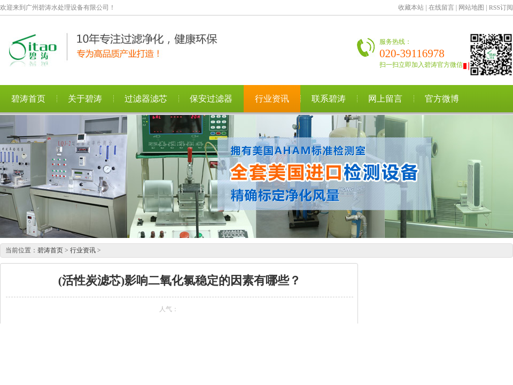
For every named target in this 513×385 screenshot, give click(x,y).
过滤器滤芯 (146, 98)
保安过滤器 (211, 98)
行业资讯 (272, 98)
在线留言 (441, 7)
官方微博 (442, 98)
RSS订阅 (501, 7)
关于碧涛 (85, 98)
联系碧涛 (329, 98)
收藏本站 (411, 7)
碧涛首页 (28, 98)
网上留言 (385, 98)
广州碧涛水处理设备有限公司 (120, 50)
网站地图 (471, 7)
